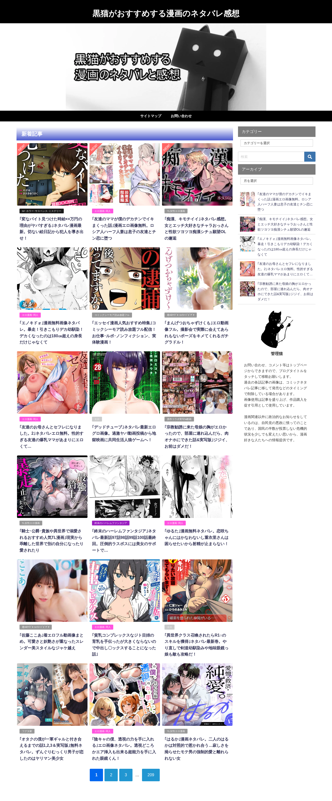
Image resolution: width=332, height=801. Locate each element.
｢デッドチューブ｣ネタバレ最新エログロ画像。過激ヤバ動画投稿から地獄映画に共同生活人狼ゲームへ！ (124, 433)
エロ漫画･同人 (102, 211)
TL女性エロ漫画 (176, 211)
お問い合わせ (181, 116)
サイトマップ (150, 116)
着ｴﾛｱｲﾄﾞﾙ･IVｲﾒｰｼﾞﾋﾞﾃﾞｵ (180, 315)
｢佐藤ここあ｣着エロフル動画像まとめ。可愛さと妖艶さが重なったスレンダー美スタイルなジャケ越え (51, 641)
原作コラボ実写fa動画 (179, 419)
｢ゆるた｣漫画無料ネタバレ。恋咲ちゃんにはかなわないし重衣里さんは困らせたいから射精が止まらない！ (196, 537)
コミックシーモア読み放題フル (112, 315)
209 (151, 774)
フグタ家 (27, 731)
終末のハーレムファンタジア (110, 523)
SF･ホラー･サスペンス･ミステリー (41, 211)
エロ (97, 419)
